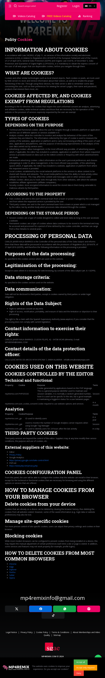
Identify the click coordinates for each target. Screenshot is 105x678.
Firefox (12, 572)
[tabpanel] (52, 312)
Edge (11, 567)
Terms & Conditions (60, 632)
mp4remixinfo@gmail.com (52, 597)
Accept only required (85, 667)
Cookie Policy (42, 632)
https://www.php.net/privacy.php (23, 465)
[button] (9, 6)
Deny (78, 673)
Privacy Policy (15, 454)
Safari (11, 575)
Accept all (80, 662)
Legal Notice (11, 632)
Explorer (13, 569)
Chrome (12, 564)
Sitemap (57, 635)
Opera (12, 578)
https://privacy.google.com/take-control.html (29, 460)
